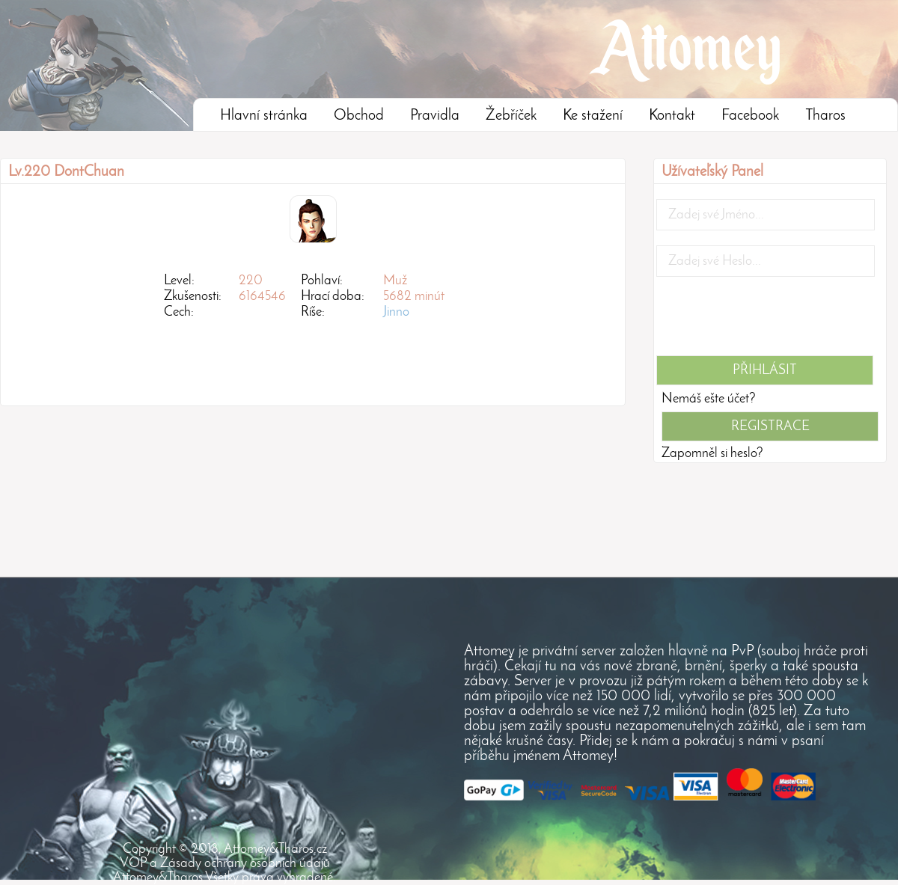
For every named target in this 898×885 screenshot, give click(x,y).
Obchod (359, 115)
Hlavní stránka (264, 115)
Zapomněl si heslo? (712, 454)
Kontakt (672, 115)
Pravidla (434, 115)
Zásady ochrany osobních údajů (245, 864)
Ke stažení (593, 115)
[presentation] (770, 321)
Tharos (825, 115)
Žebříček (511, 115)
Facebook (750, 115)
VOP (133, 864)
